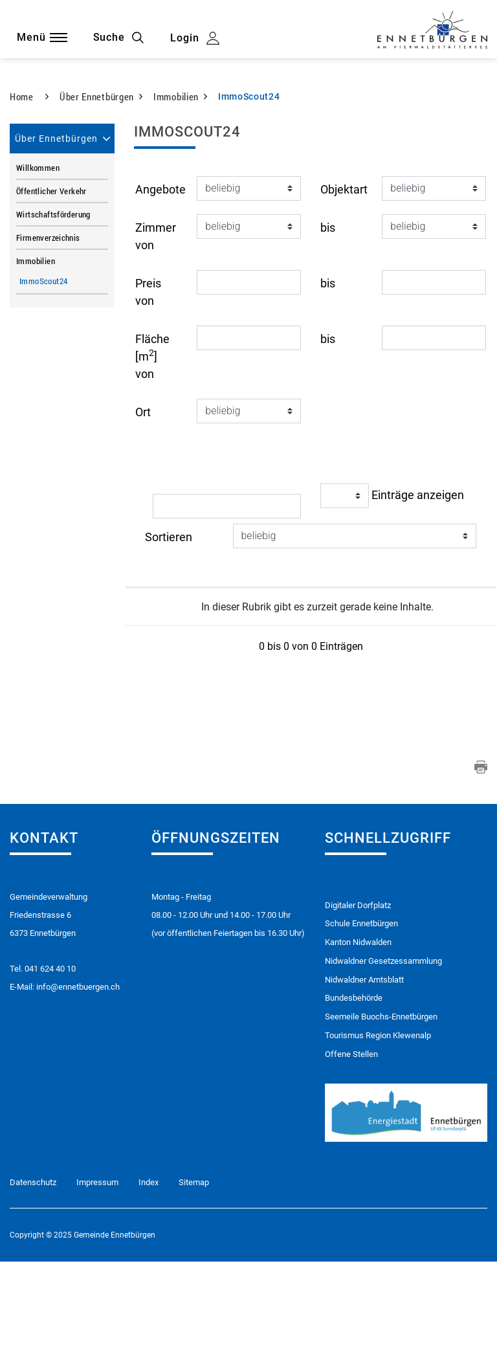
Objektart (344, 295)
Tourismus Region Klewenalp (378, 1143)
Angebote (160, 295)
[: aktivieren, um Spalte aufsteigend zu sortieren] (218, 683)
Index (148, 1290)
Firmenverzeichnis (48, 344)
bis (327, 333)
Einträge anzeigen (392, 602)
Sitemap (194, 1290)
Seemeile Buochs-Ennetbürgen (381, 1124)
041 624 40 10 (50, 1075)
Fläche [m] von (152, 462)
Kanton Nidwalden (358, 1049)
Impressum (97, 1290)
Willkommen (38, 274)
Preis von (148, 398)
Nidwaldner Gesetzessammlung (383, 1068)
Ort (143, 518)
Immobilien (35, 367)
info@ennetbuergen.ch (78, 1093)
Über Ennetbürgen (56, 244)
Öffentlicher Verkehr (51, 297)
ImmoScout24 (63, 387)
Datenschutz (33, 1290)
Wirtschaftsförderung (53, 320)
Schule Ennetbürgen (361, 1030)
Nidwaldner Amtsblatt (364, 1086)
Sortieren (168, 643)
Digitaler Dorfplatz (358, 1011)
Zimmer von (155, 342)
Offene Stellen (351, 1161)
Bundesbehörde (353, 1105)
